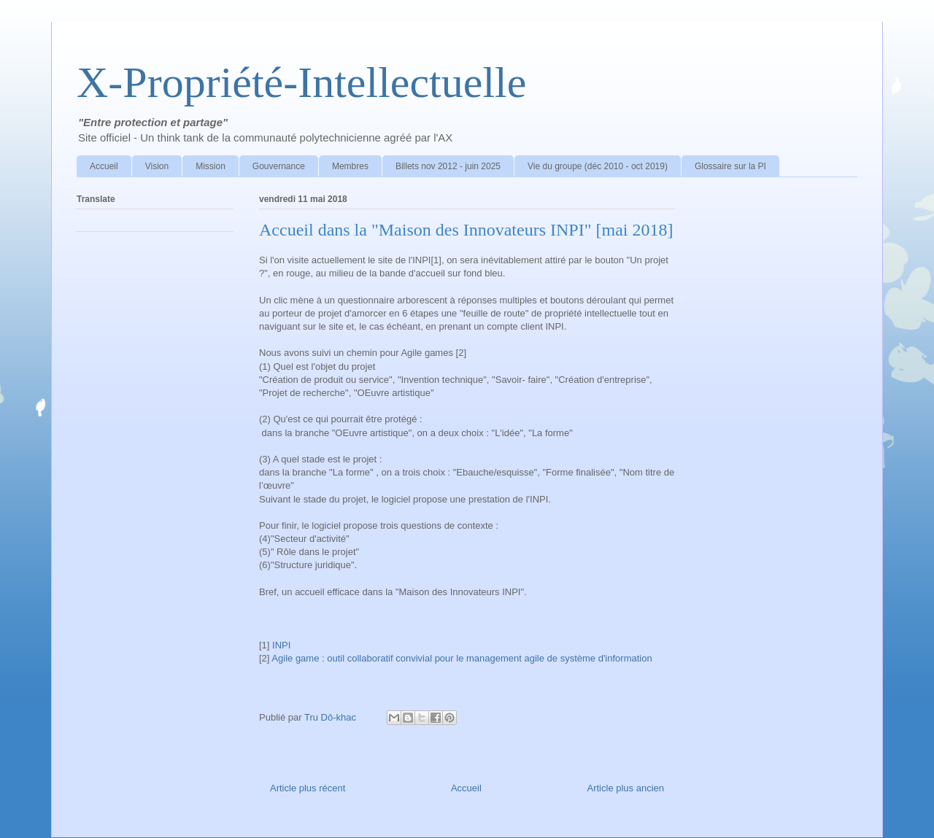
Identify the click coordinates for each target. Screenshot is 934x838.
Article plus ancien (626, 788)
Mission (210, 166)
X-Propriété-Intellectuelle (301, 82)
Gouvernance (278, 166)
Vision (157, 166)
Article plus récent (307, 788)
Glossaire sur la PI (730, 166)
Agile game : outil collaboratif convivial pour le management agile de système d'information (461, 658)
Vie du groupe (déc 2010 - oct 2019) (598, 166)
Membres (350, 166)
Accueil (104, 166)
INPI (281, 645)
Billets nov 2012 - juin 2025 (448, 166)
